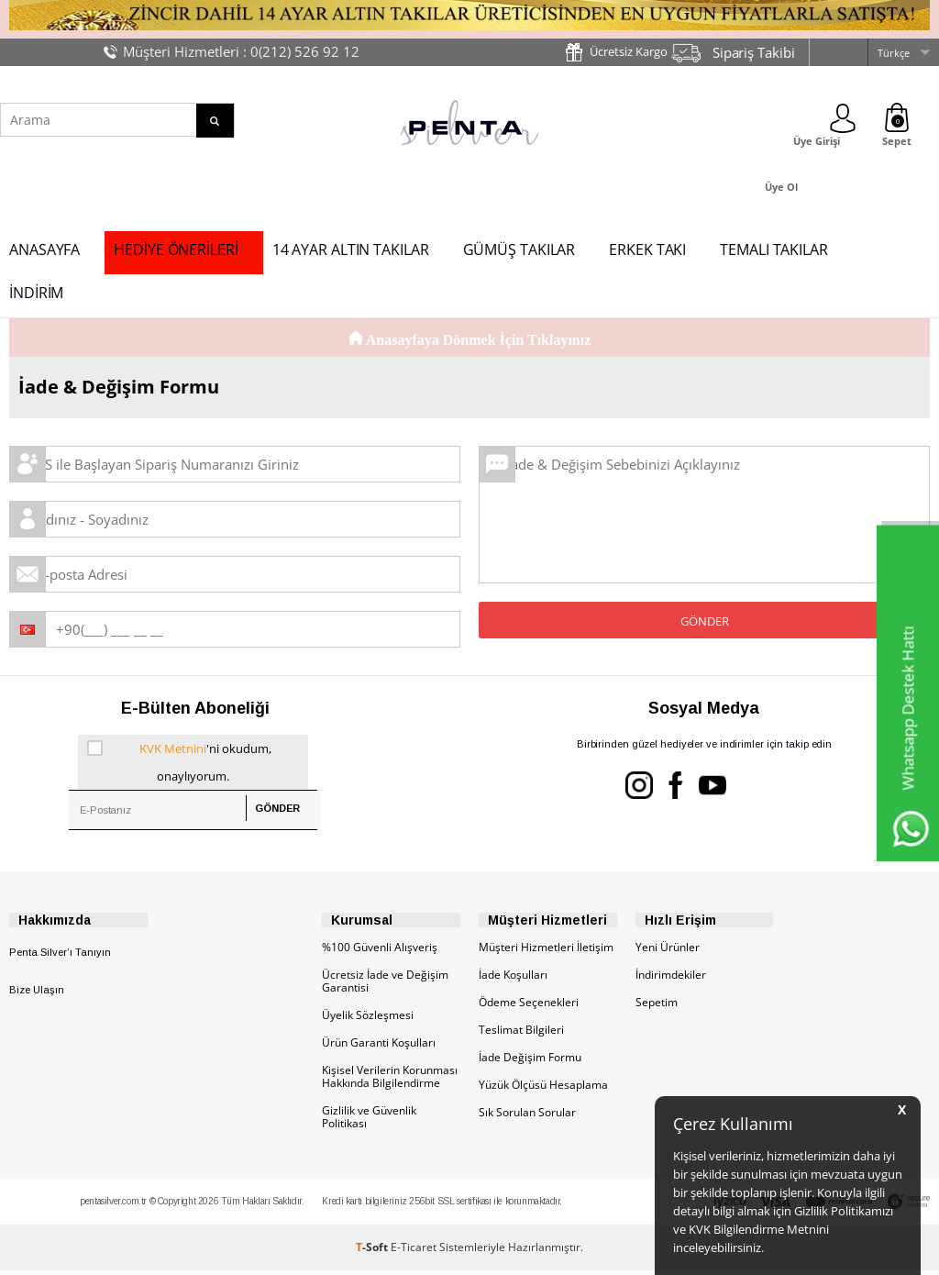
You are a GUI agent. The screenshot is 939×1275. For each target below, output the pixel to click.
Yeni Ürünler (667, 951)
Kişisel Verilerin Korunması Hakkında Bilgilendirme (390, 1081)
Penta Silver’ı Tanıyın (60, 956)
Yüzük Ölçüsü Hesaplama (543, 1089)
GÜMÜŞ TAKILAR (519, 249)
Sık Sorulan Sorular (527, 1117)
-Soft (373, 1251)
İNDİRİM (36, 293)
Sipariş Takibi (754, 52)
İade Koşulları (513, 979)
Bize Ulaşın (36, 994)
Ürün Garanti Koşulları (379, 1047)
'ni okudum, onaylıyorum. (179, 759)
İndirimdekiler (670, 979)
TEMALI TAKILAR (774, 249)
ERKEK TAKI (647, 249)
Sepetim (656, 1006)
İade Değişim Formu (530, 1062)
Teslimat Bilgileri (521, 1034)
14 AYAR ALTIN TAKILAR (350, 249)
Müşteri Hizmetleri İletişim (546, 951)
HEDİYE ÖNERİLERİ (176, 249)
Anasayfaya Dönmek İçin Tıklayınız (469, 340)
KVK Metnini (172, 748)
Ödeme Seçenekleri (529, 1006)
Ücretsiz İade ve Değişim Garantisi (385, 985)
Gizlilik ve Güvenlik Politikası (369, 1121)
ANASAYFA (44, 249)
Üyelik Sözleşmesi (368, 1019)
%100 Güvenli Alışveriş (379, 951)
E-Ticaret (413, 1251)
